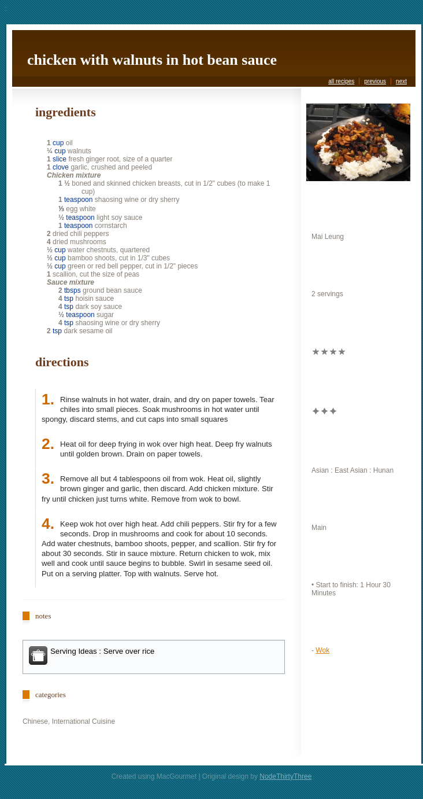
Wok (322, 650)
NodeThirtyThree (285, 776)
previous (375, 81)
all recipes (341, 81)
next (401, 81)
